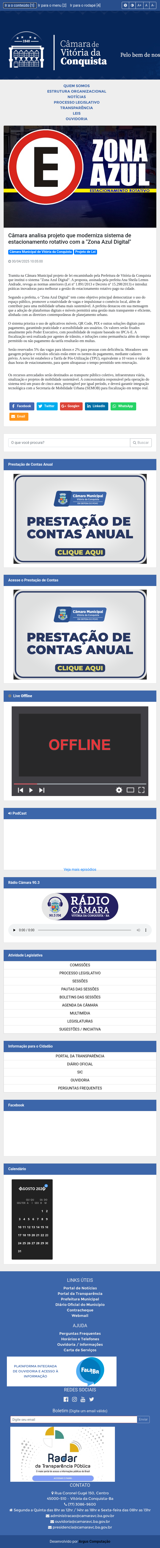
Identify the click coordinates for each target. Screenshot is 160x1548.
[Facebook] (67, 1399)
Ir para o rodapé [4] (85, 5)
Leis (77, 113)
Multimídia (80, 1013)
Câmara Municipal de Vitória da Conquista (41, 252)
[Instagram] (75, 1399)
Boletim (60, 1410)
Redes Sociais (80, 1390)
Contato (80, 1485)
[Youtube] (84, 1399)
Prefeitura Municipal (80, 1299)
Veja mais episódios (80, 869)
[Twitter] (91, 1399)
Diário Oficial (80, 1064)
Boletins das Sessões (80, 997)
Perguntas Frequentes (80, 1088)
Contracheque (80, 1310)
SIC (80, 1072)
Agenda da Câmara (80, 1005)
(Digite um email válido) (88, 1411)
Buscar (141, 442)
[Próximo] (44, 1189)
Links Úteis (80, 1280)
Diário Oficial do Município (80, 1304)
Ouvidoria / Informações (80, 1344)
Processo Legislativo (77, 102)
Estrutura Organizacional (76, 91)
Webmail (80, 1315)
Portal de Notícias (80, 1288)
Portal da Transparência (80, 1056)
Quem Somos (76, 86)
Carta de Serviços (80, 1350)
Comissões (80, 965)
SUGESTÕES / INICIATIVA (80, 1029)
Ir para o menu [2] (52, 5)
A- (152, 5)
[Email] (73, 1419)
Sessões (80, 981)
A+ (139, 5)
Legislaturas (79, 1021)
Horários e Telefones (80, 1339)
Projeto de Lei (85, 252)
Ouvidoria (76, 119)
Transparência (76, 108)
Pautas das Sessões (80, 989)
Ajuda (80, 1325)
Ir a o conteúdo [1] (20, 5)
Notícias (77, 97)
